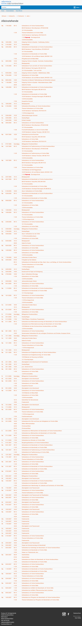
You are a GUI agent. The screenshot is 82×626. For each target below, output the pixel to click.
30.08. (8, 234)
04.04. (8, 564)
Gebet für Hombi (27, 85)
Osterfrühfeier (26, 555)
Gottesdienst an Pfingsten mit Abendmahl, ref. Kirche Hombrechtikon (42, 597)
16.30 (15, 421)
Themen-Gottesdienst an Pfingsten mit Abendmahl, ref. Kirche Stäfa (41, 600)
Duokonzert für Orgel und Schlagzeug (32, 272)
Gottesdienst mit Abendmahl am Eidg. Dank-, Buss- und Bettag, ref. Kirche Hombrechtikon (47, 262)
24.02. (8, 495)
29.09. (8, 281)
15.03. (8, 519)
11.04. (8, 569)
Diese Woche (19, 11)
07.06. (8, 75)
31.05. (8, 66)
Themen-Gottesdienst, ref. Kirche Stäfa (33, 33)
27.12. (8, 435)
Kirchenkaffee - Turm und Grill (32, 70)
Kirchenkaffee (28, 30)
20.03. (8, 533)
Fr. (2, 73)
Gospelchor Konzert (27, 101)
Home (2, 11)
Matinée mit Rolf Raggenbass (32, 170)
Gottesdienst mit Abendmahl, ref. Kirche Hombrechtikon (38, 47)
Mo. (3, 42)
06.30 (15, 555)
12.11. (8, 338)
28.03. (8, 555)
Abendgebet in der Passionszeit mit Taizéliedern (35, 495)
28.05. (8, 61)
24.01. (8, 462)
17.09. (8, 257)
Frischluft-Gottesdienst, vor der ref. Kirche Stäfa (35, 130)
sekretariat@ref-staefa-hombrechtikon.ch (7, 623)
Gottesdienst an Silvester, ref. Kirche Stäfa (34, 440)
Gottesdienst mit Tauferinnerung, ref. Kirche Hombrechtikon (39, 146)
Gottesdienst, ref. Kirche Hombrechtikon (33, 26)
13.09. (8, 250)
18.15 (15, 44)
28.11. (8, 367)
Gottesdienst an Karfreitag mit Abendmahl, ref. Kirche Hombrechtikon (42, 548)
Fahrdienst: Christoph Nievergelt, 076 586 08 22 (37, 96)
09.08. (8, 200)
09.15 (15, 26)
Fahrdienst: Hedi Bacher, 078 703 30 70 (35, 35)
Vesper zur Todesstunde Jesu (30, 552)
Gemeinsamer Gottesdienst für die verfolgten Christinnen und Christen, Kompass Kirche (47, 333)
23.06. (8, 115)
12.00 (15, 476)
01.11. (8, 322)
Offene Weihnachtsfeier (29, 424)
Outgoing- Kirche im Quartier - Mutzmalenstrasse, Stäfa (38, 82)
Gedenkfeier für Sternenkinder (30, 400)
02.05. (8, 583)
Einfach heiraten (27, 120)
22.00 (15, 426)
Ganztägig (17, 144)
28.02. (8, 497)
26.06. (8, 120)
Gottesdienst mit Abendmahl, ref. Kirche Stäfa (35, 54)
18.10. (8, 295)
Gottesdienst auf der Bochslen (30, 134)
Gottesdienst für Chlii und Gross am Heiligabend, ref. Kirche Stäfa (40, 421)
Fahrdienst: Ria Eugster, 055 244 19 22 (35, 68)
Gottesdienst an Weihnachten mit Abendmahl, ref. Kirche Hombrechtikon (43, 431)
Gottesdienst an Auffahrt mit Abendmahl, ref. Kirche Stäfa (38, 588)
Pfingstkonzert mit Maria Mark (31, 59)
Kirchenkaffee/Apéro (29, 236)
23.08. (8, 222)
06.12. (8, 381)
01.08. (8, 191)
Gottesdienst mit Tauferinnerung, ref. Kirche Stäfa (36, 153)
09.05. (8, 593)
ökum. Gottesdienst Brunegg (30, 274)
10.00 (15, 106)
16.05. (8, 597)
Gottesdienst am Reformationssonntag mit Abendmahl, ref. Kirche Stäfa (43, 324)
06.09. (8, 246)
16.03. (8, 521)
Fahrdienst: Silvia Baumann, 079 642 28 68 (36, 28)
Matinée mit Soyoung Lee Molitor (33, 357)
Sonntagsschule (28, 113)
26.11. (8, 364)
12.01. (8, 455)
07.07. (8, 144)
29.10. (8, 317)
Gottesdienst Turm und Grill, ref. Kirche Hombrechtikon (37, 66)
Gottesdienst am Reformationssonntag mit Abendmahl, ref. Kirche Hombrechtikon (45, 322)
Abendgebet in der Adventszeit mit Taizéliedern (35, 362)
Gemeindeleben (10, 11)
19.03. (8, 531)
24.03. (8, 543)
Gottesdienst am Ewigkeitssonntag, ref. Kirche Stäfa (37, 355)
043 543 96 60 (5, 620)
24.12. (8, 421)
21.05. (8, 44)
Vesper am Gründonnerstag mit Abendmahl (34, 545)
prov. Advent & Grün (27, 367)
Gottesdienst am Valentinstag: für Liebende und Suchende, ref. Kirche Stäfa (43, 485)
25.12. (8, 431)
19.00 (15, 272)
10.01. (8, 450)
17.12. (8, 407)
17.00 (15, 59)
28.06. (8, 123)
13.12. (8, 391)
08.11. (8, 331)
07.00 (15, 260)
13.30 (15, 42)
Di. (2, 115)
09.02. (8, 476)
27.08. (8, 231)
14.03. (8, 512)
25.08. (8, 229)
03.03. (8, 502)
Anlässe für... (12, 16)
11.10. (8, 288)
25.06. (8, 118)
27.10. (8, 314)
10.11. (8, 336)
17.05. (8, 26)
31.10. (8, 319)
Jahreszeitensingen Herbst (29, 281)
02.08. (8, 193)
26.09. (8, 272)
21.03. (8, 536)
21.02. (8, 490)
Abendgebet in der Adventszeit (30, 379)
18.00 (15, 191)
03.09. (8, 241)
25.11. (8, 362)
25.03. (8, 545)
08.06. (8, 80)
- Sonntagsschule (31, 37)
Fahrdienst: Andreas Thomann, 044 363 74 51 (37, 132)
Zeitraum (4, 16)
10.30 (15, 234)
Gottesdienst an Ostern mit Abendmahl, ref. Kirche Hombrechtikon (41, 559)
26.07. (8, 179)
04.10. (8, 284)
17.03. (8, 524)
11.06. (8, 82)
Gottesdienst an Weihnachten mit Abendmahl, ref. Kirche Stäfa (40, 433)
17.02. (8, 488)
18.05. (8, 42)
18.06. (8, 104)
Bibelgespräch (26, 63)
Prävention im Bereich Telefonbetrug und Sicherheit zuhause (39, 80)
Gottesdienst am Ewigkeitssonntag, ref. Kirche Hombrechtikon (40, 352)
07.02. (8, 471)
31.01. (8, 466)
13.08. (8, 210)
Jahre (28, 16)
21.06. (8, 106)
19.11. (8, 350)
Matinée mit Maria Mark (30, 393)
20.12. (8, 409)
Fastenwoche (26, 517)
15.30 (15, 115)
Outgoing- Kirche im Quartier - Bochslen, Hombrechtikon (38, 61)
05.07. (8, 134)
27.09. (8, 274)
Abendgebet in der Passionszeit (31, 478)
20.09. (8, 260)
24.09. (8, 269)
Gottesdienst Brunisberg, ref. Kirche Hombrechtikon (36, 106)
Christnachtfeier (26, 426)
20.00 (15, 85)
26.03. (8, 548)
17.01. (8, 457)
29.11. (8, 369)
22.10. (8, 305)
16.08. (8, 212)
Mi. (2, 362)
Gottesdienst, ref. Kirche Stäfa (30, 75)
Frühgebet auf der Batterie (29, 260)
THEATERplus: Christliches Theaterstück (33, 319)
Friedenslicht (26, 402)
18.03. (8, 528)
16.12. (8, 405)
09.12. (8, 388)
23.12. (8, 419)
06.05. (8, 588)
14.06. (8, 87)
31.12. (8, 440)
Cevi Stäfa (78, 618)
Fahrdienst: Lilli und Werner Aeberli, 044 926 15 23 (38, 56)
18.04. (8, 574)
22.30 (15, 428)
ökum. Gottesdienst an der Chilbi (31, 234)
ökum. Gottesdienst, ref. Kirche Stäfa (32, 191)
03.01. (8, 445)
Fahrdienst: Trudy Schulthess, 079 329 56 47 (36, 49)
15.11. (8, 343)
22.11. (8, 352)
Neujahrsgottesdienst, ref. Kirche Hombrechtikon (36, 443)
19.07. (8, 160)
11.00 (15, 33)
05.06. (8, 73)
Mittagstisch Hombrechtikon (30, 144)
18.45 (15, 257)
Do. (3, 44)
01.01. (8, 443)
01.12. (8, 376)
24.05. (8, 47)
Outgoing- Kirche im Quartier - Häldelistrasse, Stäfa (36, 73)
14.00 (15, 80)
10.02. (8, 478)
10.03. (8, 509)
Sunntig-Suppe (28, 293)
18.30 (15, 517)
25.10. (8, 310)
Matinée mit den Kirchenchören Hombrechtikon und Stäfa (40, 326)
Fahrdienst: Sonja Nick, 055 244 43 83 (34, 137)
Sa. (2, 191)
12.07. (8, 146)
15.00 (15, 120)
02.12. (8, 379)
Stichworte (21, 16)
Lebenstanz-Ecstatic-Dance (30, 257)
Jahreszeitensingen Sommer (30, 115)
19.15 (15, 63)
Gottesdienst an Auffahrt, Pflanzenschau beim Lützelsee (38, 590)
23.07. (8, 177)
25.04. (8, 578)
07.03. (8, 505)
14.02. (8, 481)
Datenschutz (77, 613)
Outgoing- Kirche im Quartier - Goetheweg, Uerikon (36, 42)
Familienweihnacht (27, 416)
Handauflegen (26, 44)
